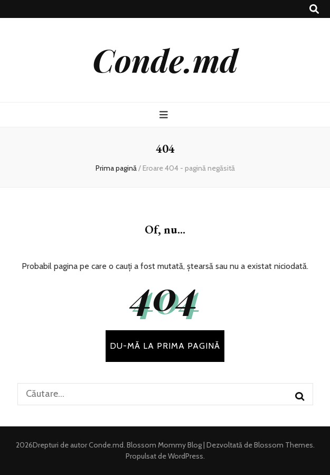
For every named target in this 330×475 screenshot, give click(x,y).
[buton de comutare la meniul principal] (165, 115)
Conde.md (165, 60)
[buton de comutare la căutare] (314, 9)
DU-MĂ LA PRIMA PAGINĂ (165, 346)
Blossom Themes (282, 445)
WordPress (185, 456)
